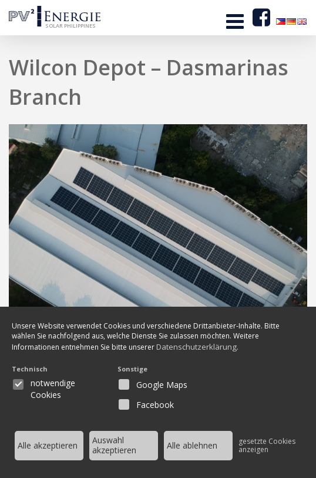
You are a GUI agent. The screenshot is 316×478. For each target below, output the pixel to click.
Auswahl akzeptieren (114, 445)
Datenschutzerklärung (210, 347)
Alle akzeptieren (48, 445)
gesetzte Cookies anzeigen (266, 445)
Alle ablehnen (192, 445)
